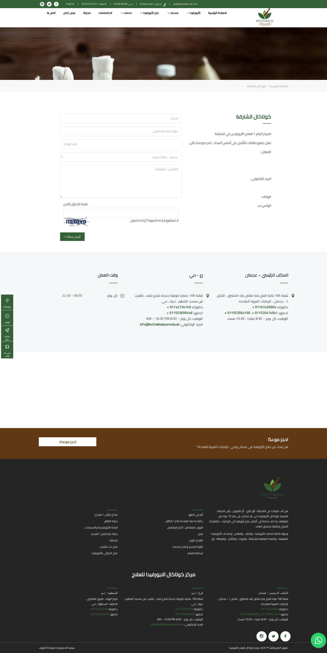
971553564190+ (249, 614)
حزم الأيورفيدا (149, 12)
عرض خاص (69, 12)
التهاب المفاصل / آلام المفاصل (185, 527)
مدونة (87, 12)
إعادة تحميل (138, 220)
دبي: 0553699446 (123, 4)
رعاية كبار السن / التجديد (104, 533)
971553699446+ (185, 614)
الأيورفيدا (193, 12)
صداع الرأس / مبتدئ (106, 514)
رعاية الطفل (111, 521)
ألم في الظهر (195, 514)
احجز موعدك (67, 442)
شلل (200, 533)
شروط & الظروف (47, 647)
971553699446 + (179, 313)
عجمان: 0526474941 (151, 4)
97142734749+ (184, 609)
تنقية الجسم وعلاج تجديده (188, 546)
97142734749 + (179, 307)
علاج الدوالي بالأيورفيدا (104, 553)
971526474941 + (265, 313)
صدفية (114, 540)
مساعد (173, 12)
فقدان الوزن (196, 540)
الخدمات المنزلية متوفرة (185, 4)
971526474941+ (270, 614)
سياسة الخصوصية (66, 647)
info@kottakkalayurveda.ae (159, 324)
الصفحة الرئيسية (217, 12)
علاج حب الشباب (109, 546)
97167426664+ (269, 609)
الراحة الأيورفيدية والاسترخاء (101, 527)
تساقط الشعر (195, 553)
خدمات (126, 12)
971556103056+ (99, 614)
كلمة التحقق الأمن (75, 204)
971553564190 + (237, 313)
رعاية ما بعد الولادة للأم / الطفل (184, 521)
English (70, 4)
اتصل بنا (51, 12)
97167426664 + (264, 307)
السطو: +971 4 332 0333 (94, 4)
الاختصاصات (105, 12)
